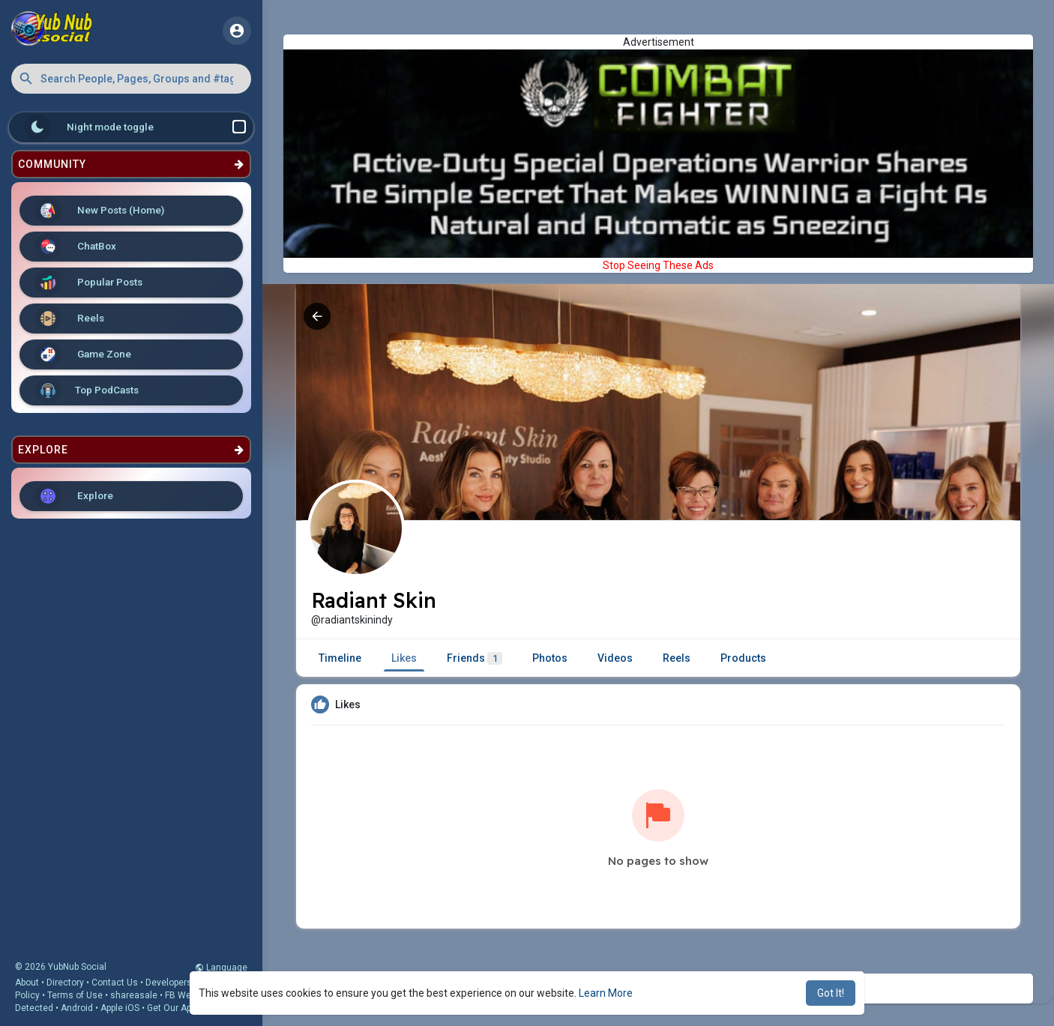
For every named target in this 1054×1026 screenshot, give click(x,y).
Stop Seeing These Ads (658, 265)
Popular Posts (88, 282)
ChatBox (75, 246)
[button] (131, 79)
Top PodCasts (86, 390)
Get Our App (171, 1008)
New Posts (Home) (99, 210)
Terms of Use (75, 995)
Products (743, 658)
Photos (549, 658)
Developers (168, 982)
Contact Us (114, 982)
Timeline (340, 658)
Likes (404, 658)
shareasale (133, 995)
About (27, 982)
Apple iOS (119, 1008)
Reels (69, 318)
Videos (615, 658)
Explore (73, 496)
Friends (474, 658)
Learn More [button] (606, 993)
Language (221, 967)
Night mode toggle (135, 127)
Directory (65, 982)
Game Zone (82, 354)
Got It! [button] (830, 993)
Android (77, 1008)
